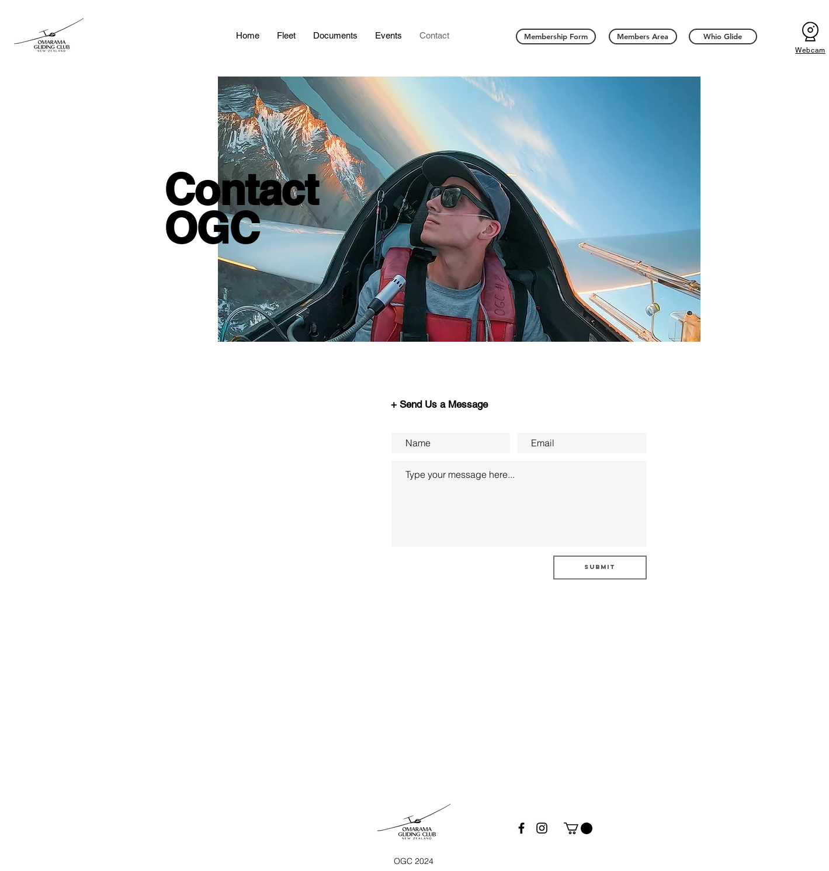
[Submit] (600, 567)
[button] (578, 828)
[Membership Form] (556, 36)
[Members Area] (643, 36)
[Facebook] (521, 828)
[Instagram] (542, 828)
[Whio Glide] (723, 36)
